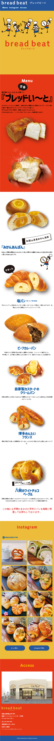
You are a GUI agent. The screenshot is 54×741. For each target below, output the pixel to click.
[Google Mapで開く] (8, 718)
